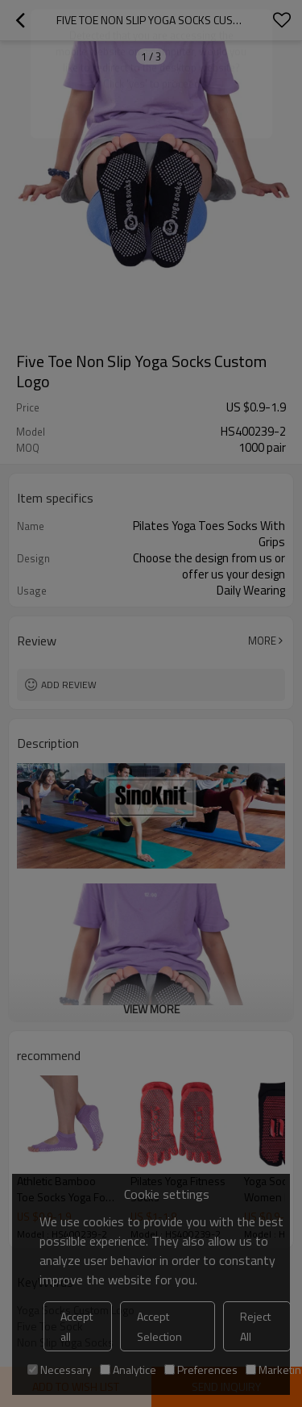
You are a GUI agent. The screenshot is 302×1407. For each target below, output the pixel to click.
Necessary (59, 1369)
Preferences (201, 1369)
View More (151, 1008)
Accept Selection (159, 1326)
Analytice (128, 1369)
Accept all (76, 1326)
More (262, 641)
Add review (69, 684)
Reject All (255, 1326)
